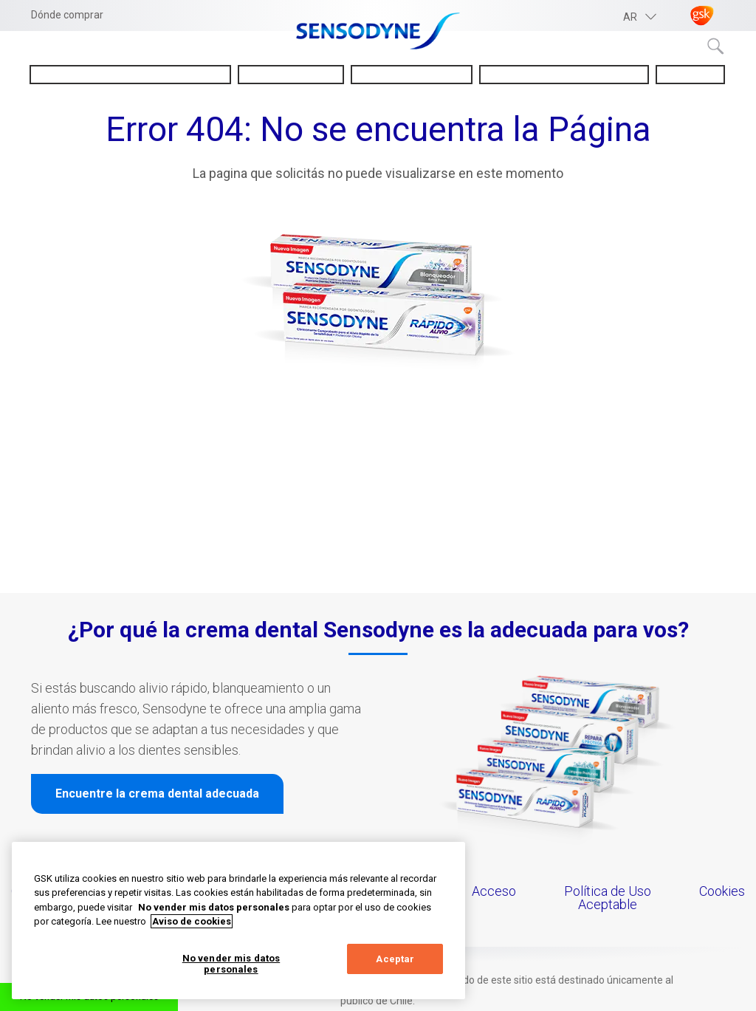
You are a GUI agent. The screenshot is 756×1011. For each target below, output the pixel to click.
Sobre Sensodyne (291, 74)
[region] (238, 920)
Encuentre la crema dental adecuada (157, 793)
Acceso (494, 891)
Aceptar (395, 958)
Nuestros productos (411, 74)
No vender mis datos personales (231, 964)
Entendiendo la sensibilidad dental (130, 74)
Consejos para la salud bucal (564, 74)
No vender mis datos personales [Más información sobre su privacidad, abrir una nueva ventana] (213, 907)
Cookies (722, 891)
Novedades (690, 74)
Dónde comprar (67, 15)
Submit (716, 46)
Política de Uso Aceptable (607, 897)
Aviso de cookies (191, 921)
